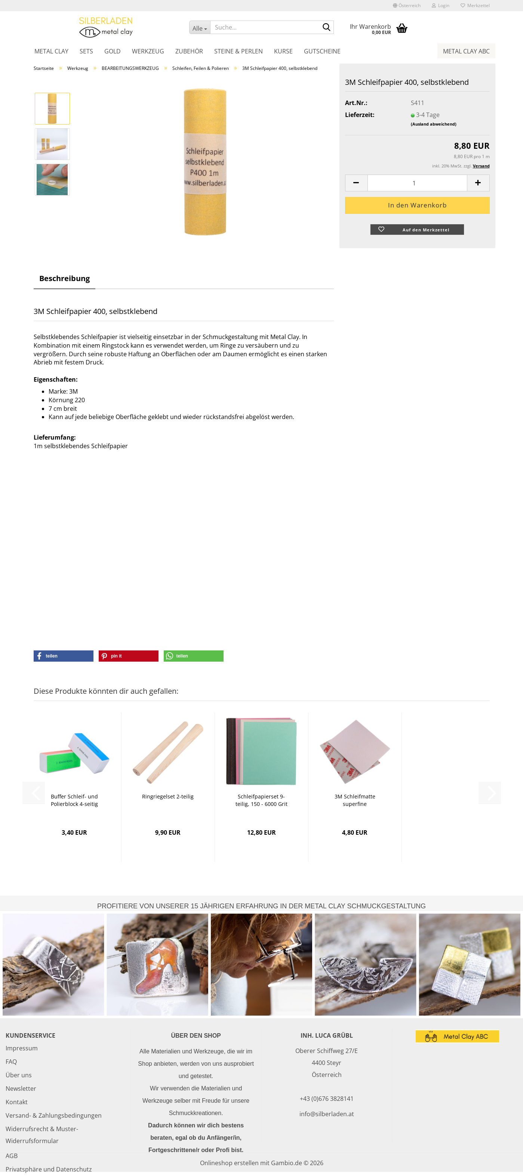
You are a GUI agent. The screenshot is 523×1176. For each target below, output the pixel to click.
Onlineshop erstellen (229, 1163)
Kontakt (17, 1102)
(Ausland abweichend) (433, 124)
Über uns (19, 1075)
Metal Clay (51, 51)
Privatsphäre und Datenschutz (49, 1169)
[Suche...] (199, 27)
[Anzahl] (417, 183)
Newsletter (21, 1088)
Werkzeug (148, 51)
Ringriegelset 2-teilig (168, 796)
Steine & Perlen (238, 51)
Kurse (283, 51)
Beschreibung (64, 278)
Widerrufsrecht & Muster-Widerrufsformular (42, 1135)
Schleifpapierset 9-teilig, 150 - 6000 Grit (261, 800)
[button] (406, 5)
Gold (112, 51)
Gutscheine (322, 51)
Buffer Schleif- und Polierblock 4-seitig (74, 800)
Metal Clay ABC (466, 51)
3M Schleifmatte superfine (355, 800)
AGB (12, 1156)
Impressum (22, 1048)
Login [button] (440, 5)
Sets (86, 51)
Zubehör (189, 51)
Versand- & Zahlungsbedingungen (54, 1115)
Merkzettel (475, 5)
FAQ (11, 1062)
